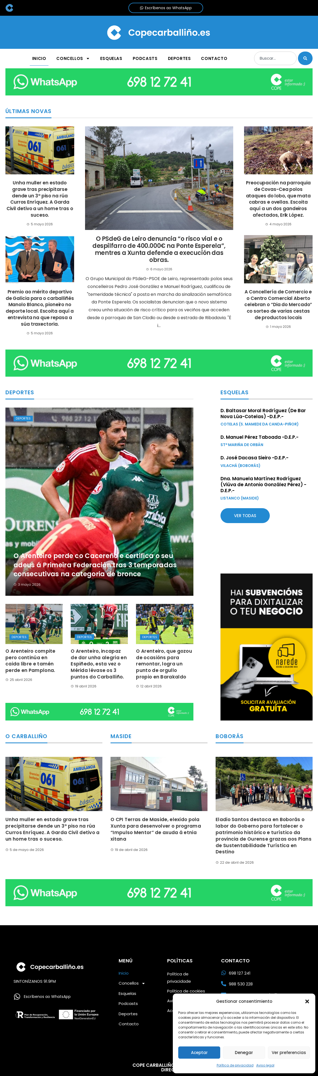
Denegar (244, 1052)
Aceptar (199, 1052)
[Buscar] (305, 58)
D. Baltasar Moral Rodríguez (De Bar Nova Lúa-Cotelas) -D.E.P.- (263, 413)
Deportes (23, 418)
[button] (307, 1001)
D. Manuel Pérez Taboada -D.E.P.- (259, 437)
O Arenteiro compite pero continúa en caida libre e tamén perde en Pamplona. (30, 661)
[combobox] (275, 58)
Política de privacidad (235, 1065)
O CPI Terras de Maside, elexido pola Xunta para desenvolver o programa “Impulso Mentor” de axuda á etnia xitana (156, 829)
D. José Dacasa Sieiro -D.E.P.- (254, 457)
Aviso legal (265, 1065)
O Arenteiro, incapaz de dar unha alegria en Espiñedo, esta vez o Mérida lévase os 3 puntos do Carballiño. (99, 664)
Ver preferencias (289, 1052)
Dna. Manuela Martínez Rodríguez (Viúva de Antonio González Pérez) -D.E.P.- (263, 484)
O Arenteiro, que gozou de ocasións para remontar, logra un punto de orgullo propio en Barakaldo (164, 664)
